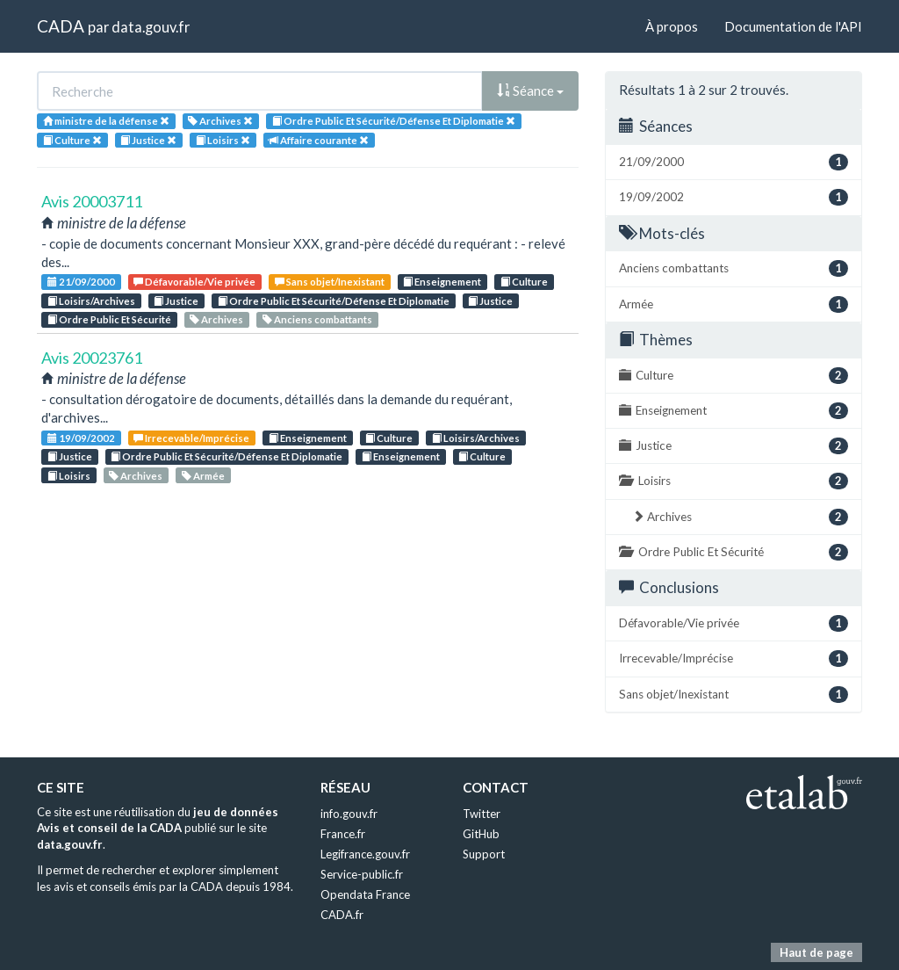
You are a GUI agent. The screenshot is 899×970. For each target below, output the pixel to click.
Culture (524, 281)
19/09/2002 (81, 438)
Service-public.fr (361, 874)
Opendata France (365, 894)
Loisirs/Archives (91, 301)
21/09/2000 (81, 281)
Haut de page (816, 952)
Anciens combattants (317, 319)
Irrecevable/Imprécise (191, 438)
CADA (60, 26)
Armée (203, 475)
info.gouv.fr (349, 814)
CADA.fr (341, 915)
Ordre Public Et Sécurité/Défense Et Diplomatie (334, 301)
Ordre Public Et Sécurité (109, 319)
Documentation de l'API (793, 26)
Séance (530, 90)
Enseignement (442, 281)
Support (484, 854)
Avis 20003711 (91, 201)
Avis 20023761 (91, 357)
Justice (176, 301)
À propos (671, 26)
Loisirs (68, 475)
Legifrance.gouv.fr (365, 854)
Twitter (481, 814)
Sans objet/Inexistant (330, 281)
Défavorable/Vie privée (194, 281)
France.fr (342, 834)
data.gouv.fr (150, 26)
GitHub (481, 834)
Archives (216, 319)
